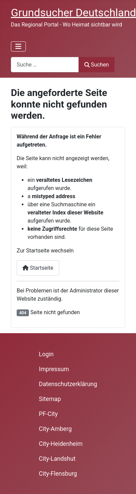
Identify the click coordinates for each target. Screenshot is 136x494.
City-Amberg (55, 428)
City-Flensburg (58, 473)
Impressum (54, 369)
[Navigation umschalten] (18, 46)
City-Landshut (57, 458)
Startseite (37, 268)
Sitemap (50, 399)
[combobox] (45, 64)
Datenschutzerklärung (68, 384)
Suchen (96, 64)
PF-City (48, 414)
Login (46, 354)
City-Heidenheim (61, 443)
